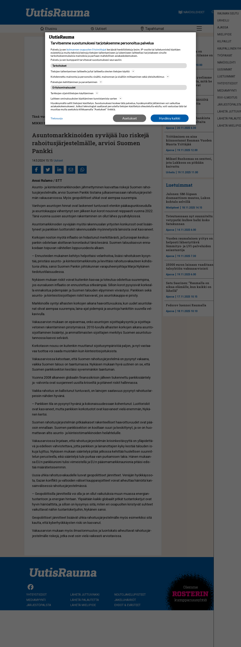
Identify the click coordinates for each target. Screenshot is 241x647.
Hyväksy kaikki (169, 118)
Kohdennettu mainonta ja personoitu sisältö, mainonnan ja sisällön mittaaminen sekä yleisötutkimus (110, 76)
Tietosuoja (57, 118)
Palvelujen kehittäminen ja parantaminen (76, 82)
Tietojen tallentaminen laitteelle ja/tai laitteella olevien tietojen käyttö (93, 71)
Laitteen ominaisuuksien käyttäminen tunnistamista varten (86, 98)
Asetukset (129, 118)
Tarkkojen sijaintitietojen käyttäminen (75, 93)
